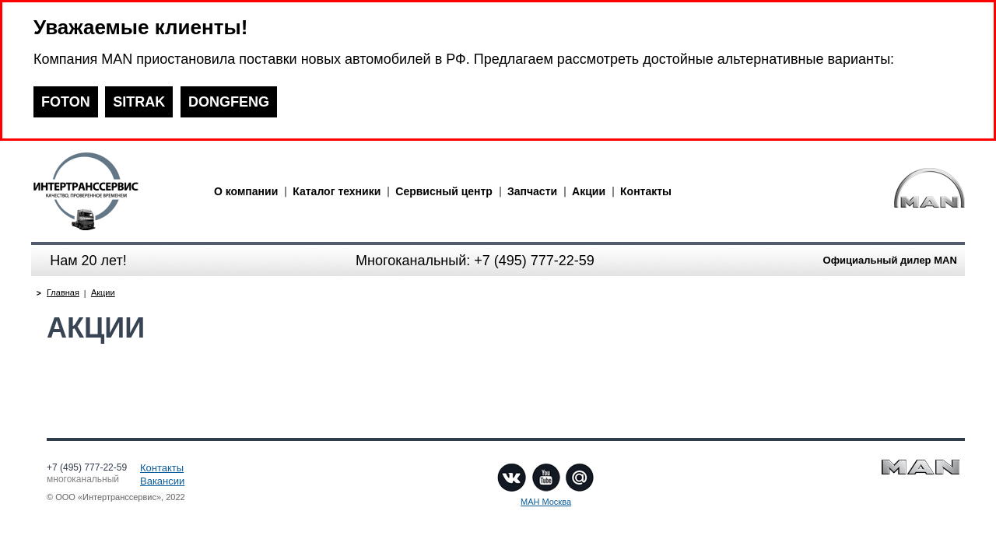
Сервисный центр (444, 191)
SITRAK (139, 102)
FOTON (65, 102)
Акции (588, 191)
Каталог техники (337, 191)
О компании (246, 191)
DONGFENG (228, 102)
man (113, 191)
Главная (63, 292)
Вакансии (162, 481)
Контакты (646, 191)
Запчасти (532, 191)
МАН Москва (546, 501)
